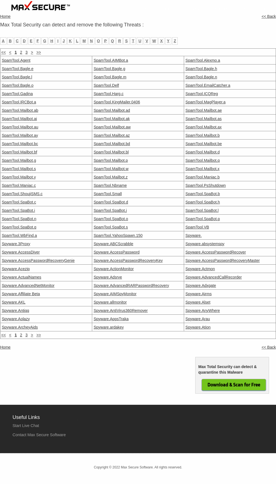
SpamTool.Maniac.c (19, 185)
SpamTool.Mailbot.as (203, 118)
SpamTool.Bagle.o (18, 85)
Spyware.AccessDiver (21, 252)
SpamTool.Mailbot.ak (112, 118)
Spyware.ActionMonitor (114, 269)
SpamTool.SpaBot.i (18, 210)
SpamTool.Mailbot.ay (20, 135)
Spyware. (193, 235)
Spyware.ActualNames (21, 277)
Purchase (191, 8)
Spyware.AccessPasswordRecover (215, 252)
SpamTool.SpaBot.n (19, 219)
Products (165, 8)
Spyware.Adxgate (200, 285)
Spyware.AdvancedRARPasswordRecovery (131, 285)
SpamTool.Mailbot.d (202, 152)
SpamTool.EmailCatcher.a (207, 85)
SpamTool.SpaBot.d (111, 202)
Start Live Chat (26, 425)
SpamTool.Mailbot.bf (19, 152)
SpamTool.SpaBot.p (202, 219)
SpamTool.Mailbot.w (111, 169)
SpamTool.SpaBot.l (202, 210)
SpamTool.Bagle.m (110, 77)
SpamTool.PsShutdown (205, 185)
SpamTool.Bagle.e (18, 68)
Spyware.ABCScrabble (113, 244)
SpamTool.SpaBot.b (202, 194)
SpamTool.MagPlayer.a (205, 102)
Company (219, 8)
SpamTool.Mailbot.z (111, 177)
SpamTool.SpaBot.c (19, 202)
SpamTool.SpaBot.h (202, 202)
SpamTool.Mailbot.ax (203, 127)
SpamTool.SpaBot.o (111, 219)
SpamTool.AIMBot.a (111, 60)
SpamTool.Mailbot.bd (112, 144)
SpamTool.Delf (106, 85)
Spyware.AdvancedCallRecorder (213, 277)
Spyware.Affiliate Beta (21, 294)
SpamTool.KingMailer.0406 (117, 102)
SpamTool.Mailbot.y (19, 177)
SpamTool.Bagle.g (109, 68)
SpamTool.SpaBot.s (111, 227)
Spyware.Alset (197, 302)
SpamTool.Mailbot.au (20, 127)
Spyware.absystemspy (204, 244)
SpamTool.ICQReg (201, 93)
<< (3, 335)
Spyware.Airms (198, 294)
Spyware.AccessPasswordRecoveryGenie (38, 260)
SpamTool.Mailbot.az (112, 135)
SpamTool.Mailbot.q (202, 160)
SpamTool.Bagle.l (17, 77)
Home (142, 8)
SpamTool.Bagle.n (201, 77)
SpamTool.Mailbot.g (19, 160)
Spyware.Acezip (16, 269)
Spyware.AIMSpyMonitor (115, 294)
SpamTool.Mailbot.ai (19, 118)
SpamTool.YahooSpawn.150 (118, 235)
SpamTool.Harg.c (108, 93)
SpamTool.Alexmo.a (202, 60)
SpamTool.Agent (16, 60)
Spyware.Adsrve (108, 277)
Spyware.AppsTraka (111, 319)
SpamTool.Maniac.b (202, 177)
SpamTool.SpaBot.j (110, 210)
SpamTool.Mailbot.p (111, 160)
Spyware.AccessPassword (117, 252)
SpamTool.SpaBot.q (19, 227)
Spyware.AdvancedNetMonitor (28, 285)
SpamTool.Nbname (110, 185)
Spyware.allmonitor (110, 302)
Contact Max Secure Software (39, 435)
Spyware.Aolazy (16, 319)
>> (38, 52)
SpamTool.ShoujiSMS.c (22, 194)
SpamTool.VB (197, 227)
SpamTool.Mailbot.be (203, 144)
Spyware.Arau (197, 319)
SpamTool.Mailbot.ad (112, 110)
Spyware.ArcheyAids (20, 327)
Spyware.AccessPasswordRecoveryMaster (222, 260)
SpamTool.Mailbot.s (19, 169)
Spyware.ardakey (109, 327)
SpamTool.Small (108, 194)
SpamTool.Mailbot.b (202, 135)
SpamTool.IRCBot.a (19, 102)
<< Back (269, 16)
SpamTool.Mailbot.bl (111, 152)
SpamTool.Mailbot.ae (203, 110)
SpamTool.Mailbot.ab (20, 110)
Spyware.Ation (198, 327)
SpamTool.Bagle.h (201, 68)
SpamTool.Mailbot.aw (112, 127)
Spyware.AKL (14, 302)
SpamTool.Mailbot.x (202, 169)
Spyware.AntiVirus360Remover (121, 310)
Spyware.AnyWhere (202, 310)
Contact (264, 8)
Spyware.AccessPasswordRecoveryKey (128, 260)
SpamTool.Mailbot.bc (20, 144)
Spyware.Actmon (200, 269)
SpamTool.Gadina (17, 93)
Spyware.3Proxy (16, 244)
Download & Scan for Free (233, 385)
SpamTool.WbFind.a (19, 235)
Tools (243, 8)
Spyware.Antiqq (15, 310)
